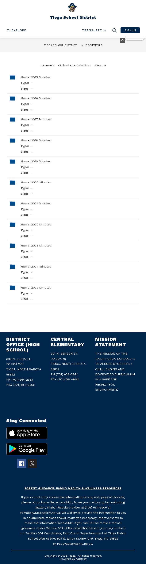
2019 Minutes (41, 161)
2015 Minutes (41, 77)
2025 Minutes (41, 287)
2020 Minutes (41, 182)
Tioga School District (60, 45)
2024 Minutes (41, 266)
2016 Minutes (41, 98)
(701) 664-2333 (22, 379)
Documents (94, 45)
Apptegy (81, 558)
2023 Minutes (41, 245)
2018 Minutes (41, 140)
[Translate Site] (94, 30)
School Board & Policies (75, 65)
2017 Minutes (41, 119)
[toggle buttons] (122, 40)
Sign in (130, 30)
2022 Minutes (41, 224)
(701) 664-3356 (24, 384)
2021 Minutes (41, 203)
